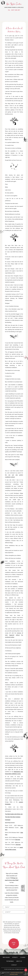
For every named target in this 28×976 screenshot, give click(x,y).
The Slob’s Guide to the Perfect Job (13, 814)
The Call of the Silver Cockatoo (12, 817)
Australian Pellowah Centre (17, 972)
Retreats (15, 957)
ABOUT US (19, 961)
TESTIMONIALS (10, 961)
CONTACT (14, 965)
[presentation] (14, 920)
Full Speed (7, 819)
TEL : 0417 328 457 (14, 10)
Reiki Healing (6, 957)
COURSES (22, 957)
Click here (17, 839)
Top (25, 969)
